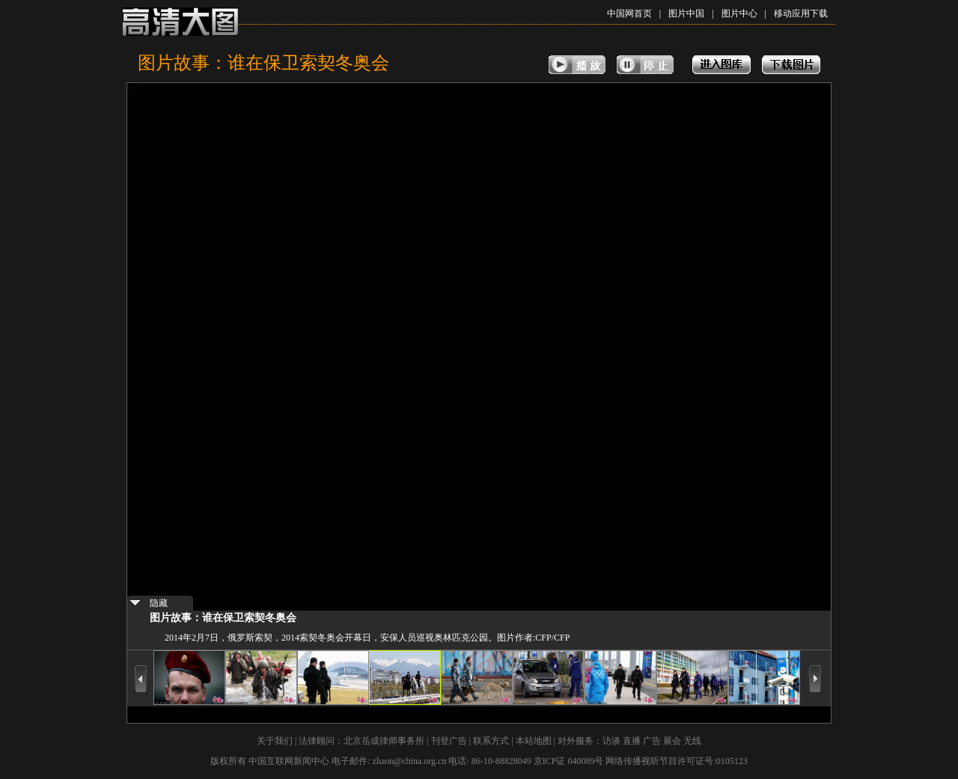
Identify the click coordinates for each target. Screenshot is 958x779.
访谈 (611, 741)
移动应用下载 (801, 13)
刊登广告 (449, 741)
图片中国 (686, 13)
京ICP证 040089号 (569, 761)
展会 (672, 741)
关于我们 (275, 741)
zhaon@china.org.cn (410, 761)
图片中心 (739, 13)
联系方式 (491, 741)
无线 (692, 741)
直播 (632, 741)
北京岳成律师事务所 (384, 741)
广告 (652, 741)
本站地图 (534, 741)
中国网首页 (629, 13)
